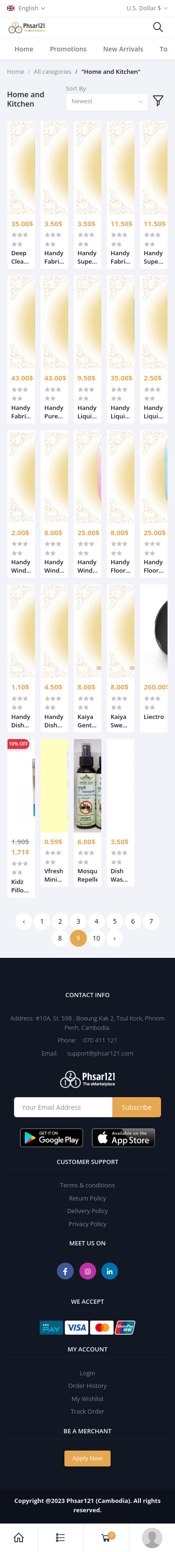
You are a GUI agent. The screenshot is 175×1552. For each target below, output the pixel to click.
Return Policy (87, 1198)
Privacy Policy (87, 1224)
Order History (87, 1385)
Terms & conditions (87, 1185)
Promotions (68, 48)
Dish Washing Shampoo (121, 875)
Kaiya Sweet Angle (119, 720)
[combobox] (107, 102)
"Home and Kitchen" (110, 71)
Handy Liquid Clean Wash (87, 411)
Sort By (76, 88)
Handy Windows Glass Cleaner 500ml (21, 566)
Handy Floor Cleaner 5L (121, 566)
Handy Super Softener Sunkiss (87, 257)
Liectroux (154, 716)
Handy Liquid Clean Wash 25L (153, 411)
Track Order (87, 1411)
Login (87, 1373)
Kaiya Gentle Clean (87, 720)
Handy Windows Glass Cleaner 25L (87, 566)
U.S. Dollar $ (143, 8)
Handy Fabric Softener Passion (54, 257)
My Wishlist (87, 1398)
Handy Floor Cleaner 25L (154, 566)
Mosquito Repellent (87, 875)
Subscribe (137, 1107)
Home (24, 48)
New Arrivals (123, 48)
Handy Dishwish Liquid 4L (54, 720)
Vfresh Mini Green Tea (53, 875)
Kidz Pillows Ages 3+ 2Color (21, 885)
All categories (53, 71)
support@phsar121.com (96, 1053)
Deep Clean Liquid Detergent (21, 257)
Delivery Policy (87, 1211)
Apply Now (87, 1458)
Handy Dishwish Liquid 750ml (21, 720)
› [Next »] (114, 938)
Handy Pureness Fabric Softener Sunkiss (54, 411)
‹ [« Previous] (24, 921)
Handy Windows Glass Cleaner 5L (54, 566)
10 (96, 938)
